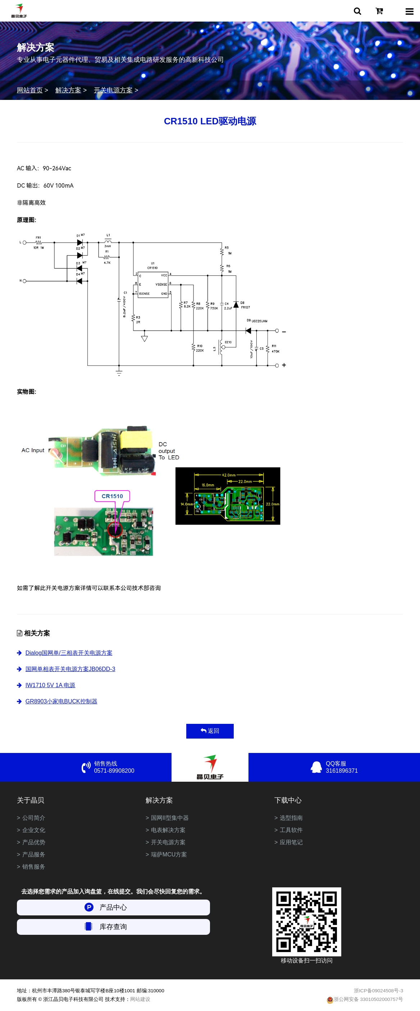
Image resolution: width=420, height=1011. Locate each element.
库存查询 (113, 926)
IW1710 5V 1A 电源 (51, 685)
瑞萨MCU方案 (169, 854)
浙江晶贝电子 (19, 11)
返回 (210, 731)
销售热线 (133, 767)
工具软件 (291, 830)
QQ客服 (364, 767)
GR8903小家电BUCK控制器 (61, 701)
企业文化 (33, 830)
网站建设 (140, 999)
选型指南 (291, 818)
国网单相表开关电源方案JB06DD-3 (70, 669)
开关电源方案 (113, 90)
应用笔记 (291, 842)
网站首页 (30, 90)
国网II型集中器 (170, 818)
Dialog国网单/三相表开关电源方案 (69, 653)
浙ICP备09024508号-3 (378, 990)
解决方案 (68, 90)
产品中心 (113, 907)
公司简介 (33, 818)
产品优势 (33, 842)
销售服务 (33, 867)
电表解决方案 (168, 830)
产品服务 (33, 854)
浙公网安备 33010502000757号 (365, 1000)
